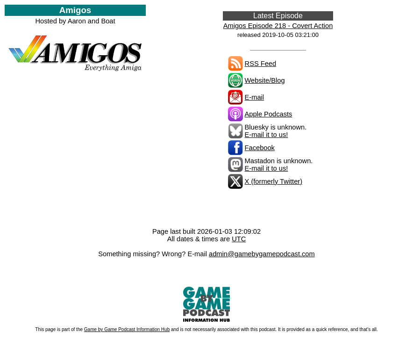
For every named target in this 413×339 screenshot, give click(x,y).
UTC (239, 239)
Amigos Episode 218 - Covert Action (278, 25)
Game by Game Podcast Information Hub (127, 329)
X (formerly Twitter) (274, 181)
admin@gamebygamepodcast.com (262, 254)
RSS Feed (261, 63)
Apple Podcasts (268, 114)
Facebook (260, 147)
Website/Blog (265, 80)
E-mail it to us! (266, 134)
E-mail (254, 97)
